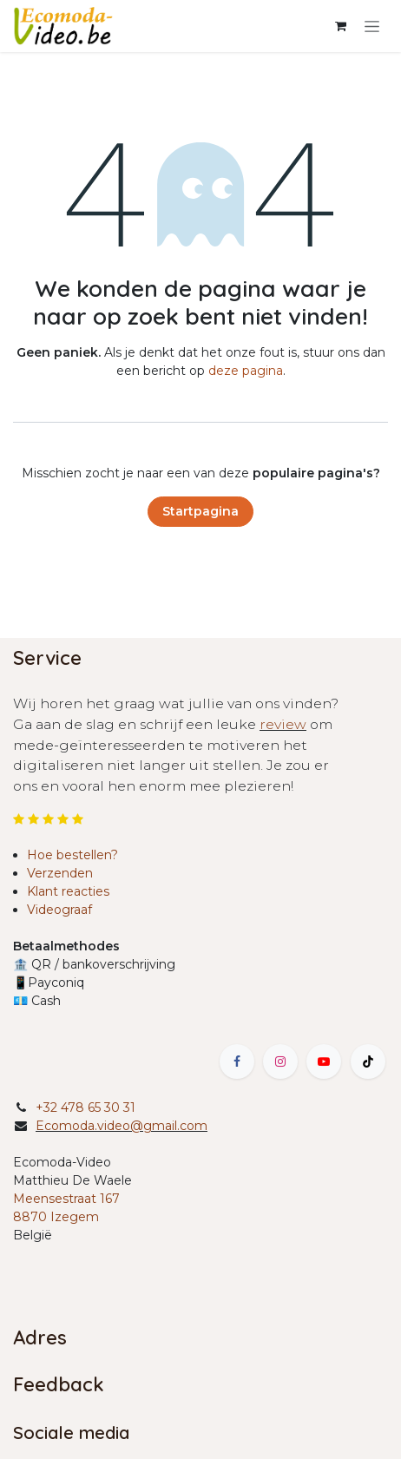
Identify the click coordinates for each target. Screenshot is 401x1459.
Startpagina (200, 511)
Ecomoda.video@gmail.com (121, 1126)
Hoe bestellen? (72, 855)
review (283, 724)
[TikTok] (368, 1061)
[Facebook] (237, 1061)
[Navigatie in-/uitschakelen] (372, 26)
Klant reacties (68, 891)
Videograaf (59, 909)
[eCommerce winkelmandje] (340, 26)
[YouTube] (323, 1061)
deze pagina (245, 370)
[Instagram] (280, 1061)
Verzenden (60, 873)
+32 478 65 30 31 (85, 1107)
